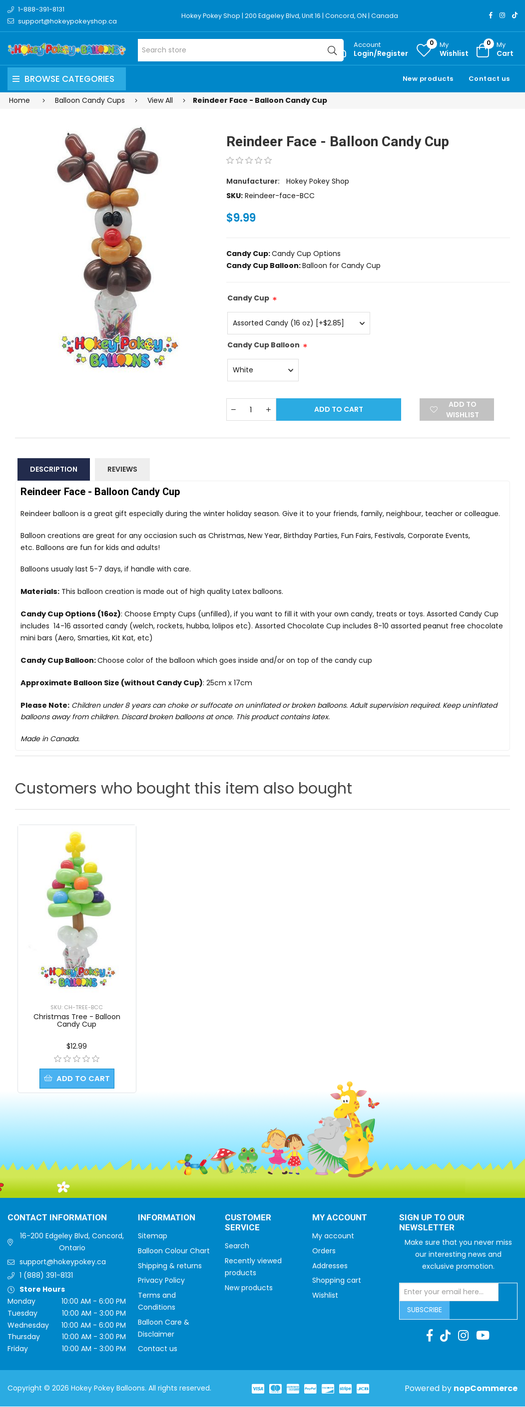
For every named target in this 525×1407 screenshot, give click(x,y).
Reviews (122, 469)
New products (428, 78)
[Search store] (240, 50)
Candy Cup (248, 298)
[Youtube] (483, 1336)
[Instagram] (502, 15)
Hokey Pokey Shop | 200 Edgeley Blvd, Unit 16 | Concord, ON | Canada (291, 15)
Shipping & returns (170, 1266)
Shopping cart (336, 1281)
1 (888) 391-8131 (46, 1276)
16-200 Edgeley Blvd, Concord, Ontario (72, 1242)
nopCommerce (486, 1389)
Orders (324, 1251)
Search (237, 1246)
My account (333, 1236)
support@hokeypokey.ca (62, 1262)
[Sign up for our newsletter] (449, 1293)
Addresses (330, 1266)
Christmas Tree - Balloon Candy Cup (76, 1020)
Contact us (489, 78)
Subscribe (424, 1310)
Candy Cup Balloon (263, 345)
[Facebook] (491, 15)
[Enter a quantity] (251, 409)
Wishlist (325, 1296)
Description (53, 469)
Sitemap (152, 1236)
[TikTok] (515, 15)
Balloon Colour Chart (174, 1251)
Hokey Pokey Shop (317, 181)
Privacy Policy (161, 1281)
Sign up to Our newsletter (432, 1223)
